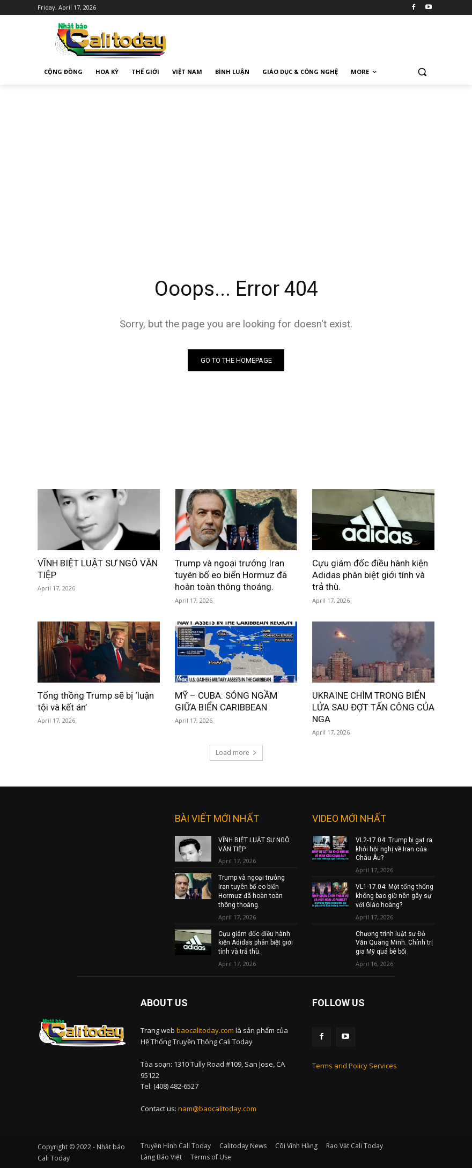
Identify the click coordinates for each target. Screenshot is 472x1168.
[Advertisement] (236, 165)
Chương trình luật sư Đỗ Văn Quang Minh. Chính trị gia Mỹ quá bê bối (394, 943)
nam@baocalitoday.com (217, 1108)
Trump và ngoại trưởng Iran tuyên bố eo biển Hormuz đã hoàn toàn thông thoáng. (231, 575)
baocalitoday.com (205, 1030)
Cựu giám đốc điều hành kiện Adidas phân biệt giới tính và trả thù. (370, 575)
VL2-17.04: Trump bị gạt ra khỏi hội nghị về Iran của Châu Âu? (394, 849)
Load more (236, 752)
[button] (421, 72)
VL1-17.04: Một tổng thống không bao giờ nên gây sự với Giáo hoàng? (394, 896)
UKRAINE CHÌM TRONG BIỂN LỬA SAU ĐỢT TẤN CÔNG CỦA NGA (373, 707)
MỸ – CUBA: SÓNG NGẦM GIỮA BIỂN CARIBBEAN (226, 701)
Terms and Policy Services (354, 1065)
